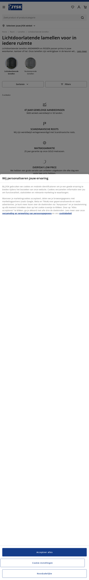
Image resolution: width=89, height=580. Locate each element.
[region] (44, 377)
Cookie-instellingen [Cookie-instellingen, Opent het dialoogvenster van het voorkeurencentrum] (42, 563)
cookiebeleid (65, 213)
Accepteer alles (44, 552)
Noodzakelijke (44, 573)
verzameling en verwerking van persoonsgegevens (27, 213)
